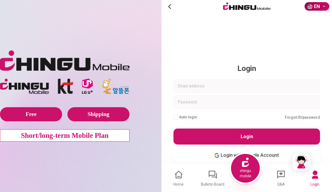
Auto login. (185, 117)
